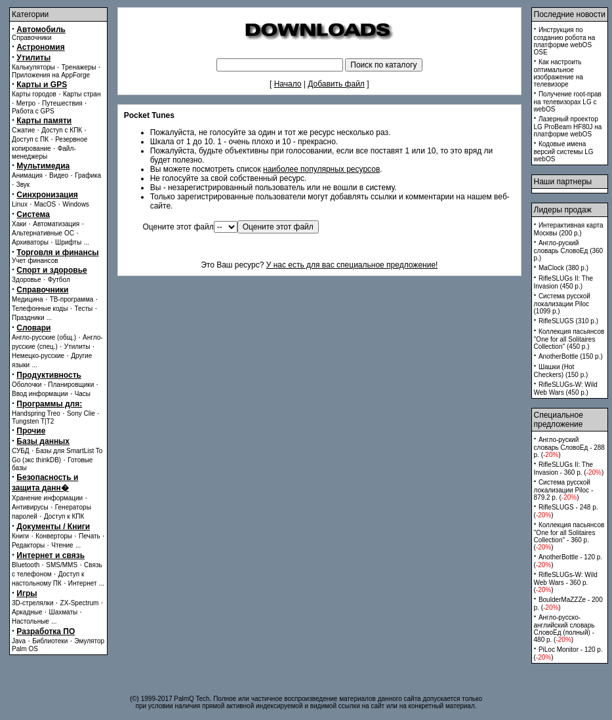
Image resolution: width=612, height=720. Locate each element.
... (86, 242)
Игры (26, 593)
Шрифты (68, 242)
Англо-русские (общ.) (44, 337)
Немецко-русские (38, 355)
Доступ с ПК (30, 139)
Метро (25, 103)
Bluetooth (25, 565)
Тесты (83, 308)
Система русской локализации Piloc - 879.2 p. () (564, 490)
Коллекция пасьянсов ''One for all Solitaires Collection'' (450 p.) (569, 339)
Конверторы (53, 536)
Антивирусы (30, 507)
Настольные (30, 621)
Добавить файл (336, 84)
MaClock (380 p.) (563, 267)
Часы (83, 393)
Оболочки (26, 384)
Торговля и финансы (57, 252)
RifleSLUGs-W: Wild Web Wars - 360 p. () (566, 582)
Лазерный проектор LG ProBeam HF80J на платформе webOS (568, 126)
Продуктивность (48, 375)
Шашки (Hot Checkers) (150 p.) (561, 370)
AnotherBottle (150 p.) (571, 356)
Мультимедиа (43, 165)
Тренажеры (79, 67)
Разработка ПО (45, 631)
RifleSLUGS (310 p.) (568, 321)
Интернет (82, 583)
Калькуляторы (33, 67)
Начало (288, 84)
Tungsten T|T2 (33, 421)
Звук (23, 184)
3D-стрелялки (33, 603)
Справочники (32, 37)
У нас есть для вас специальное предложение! (352, 265)
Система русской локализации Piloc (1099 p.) (562, 303)
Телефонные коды (40, 308)
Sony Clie (81, 413)
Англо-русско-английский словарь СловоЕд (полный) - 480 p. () (564, 628)
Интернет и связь (50, 555)
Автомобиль (41, 29)
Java (19, 641)
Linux (20, 204)
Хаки (19, 224)
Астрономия (40, 47)
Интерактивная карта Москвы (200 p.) (568, 229)
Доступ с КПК (61, 130)
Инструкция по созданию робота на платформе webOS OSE (565, 41)
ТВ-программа (72, 299)
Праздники (28, 317)
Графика (88, 175)
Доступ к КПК (64, 516)
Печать (89, 536)
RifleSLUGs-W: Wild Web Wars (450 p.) (566, 388)
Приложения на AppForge (51, 75)
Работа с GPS (33, 111)
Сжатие (23, 130)
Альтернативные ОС (43, 233)
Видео (58, 175)
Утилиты (33, 57)
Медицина (27, 299)
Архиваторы (30, 242)
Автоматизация (56, 224)
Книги (20, 536)
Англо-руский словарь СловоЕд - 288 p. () (569, 447)
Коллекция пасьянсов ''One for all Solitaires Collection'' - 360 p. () (569, 536)
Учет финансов (35, 260)
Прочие (30, 430)
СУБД (21, 450)
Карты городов (34, 94)
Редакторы (28, 545)
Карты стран (82, 94)
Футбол (59, 279)
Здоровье (26, 279)
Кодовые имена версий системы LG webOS (564, 151)
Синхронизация (47, 194)
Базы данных (43, 441)
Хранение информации (47, 498)
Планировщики (71, 384)
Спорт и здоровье (51, 270)
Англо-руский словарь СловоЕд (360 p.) (568, 250)
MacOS (45, 204)
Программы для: (49, 404)
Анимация (27, 175)
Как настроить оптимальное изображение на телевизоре (558, 73)
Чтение (62, 545)
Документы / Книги (53, 526)
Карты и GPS (41, 84)
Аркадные (27, 612)
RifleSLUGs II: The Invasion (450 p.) (564, 282)
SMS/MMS (61, 565)
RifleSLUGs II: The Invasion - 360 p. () (569, 468)
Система (33, 214)
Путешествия (62, 103)
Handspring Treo (36, 413)
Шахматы (63, 612)
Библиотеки (50, 641)
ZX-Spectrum (79, 603)
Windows (75, 204)
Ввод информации (40, 393)
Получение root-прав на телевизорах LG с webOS (568, 101)
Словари (33, 327)
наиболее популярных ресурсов (321, 169)
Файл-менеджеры (44, 152)
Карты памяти (43, 120)
